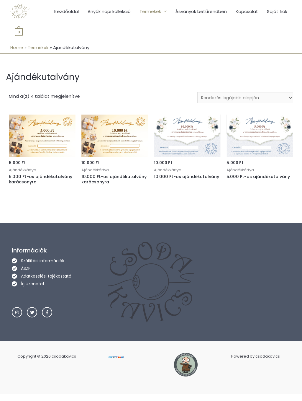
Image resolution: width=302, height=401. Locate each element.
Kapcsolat (247, 12)
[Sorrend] (243, 99)
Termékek (150, 12)
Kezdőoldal (66, 12)
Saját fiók (277, 12)
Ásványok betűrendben (201, 12)
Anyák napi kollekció (109, 12)
